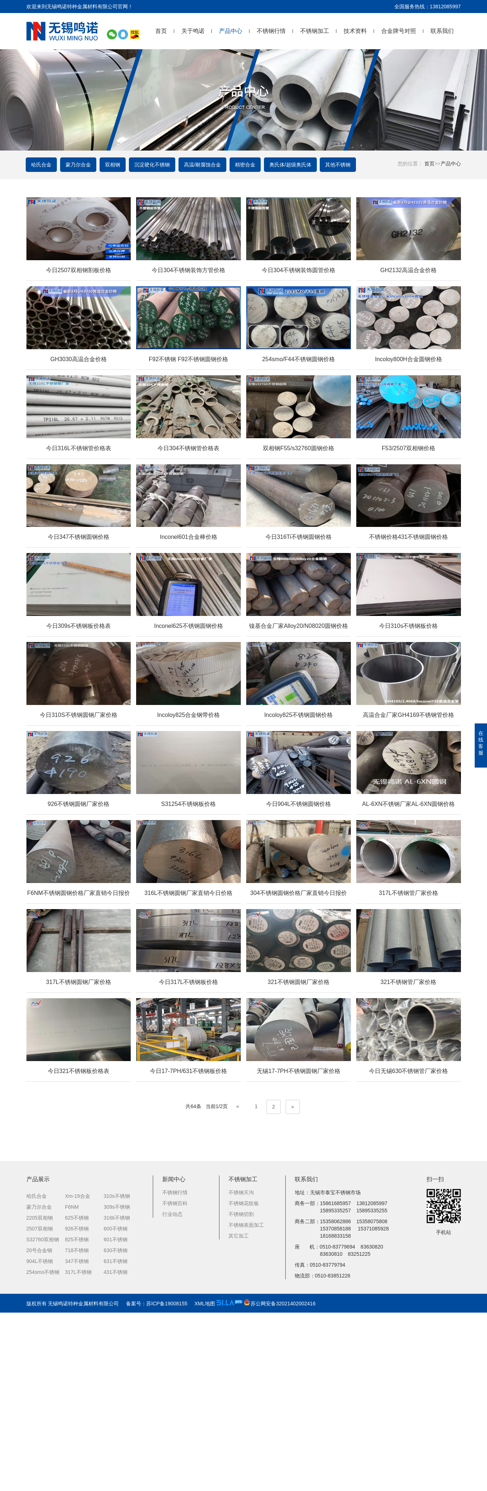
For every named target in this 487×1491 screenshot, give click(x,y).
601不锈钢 (115, 1418)
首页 (161, 31)
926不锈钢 (76, 1407)
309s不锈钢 (117, 1385)
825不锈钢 (76, 1418)
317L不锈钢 (78, 1450)
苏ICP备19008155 (167, 1482)
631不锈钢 (115, 1440)
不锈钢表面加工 (246, 1403)
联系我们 (442, 31)
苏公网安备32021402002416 (280, 1482)
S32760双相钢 (42, 1418)
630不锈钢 (115, 1429)
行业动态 (172, 1392)
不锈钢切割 (241, 1392)
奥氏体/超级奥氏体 (293, 165)
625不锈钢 (76, 1396)
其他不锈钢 (341, 165)
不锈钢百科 (175, 1382)
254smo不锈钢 (43, 1450)
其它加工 (238, 1414)
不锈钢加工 (314, 31)
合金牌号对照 (398, 31)
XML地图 (204, 1482)
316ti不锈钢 (117, 1396)
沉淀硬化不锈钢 (154, 165)
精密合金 (247, 165)
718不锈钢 (76, 1429)
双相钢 (114, 165)
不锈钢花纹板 (243, 1382)
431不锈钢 (115, 1450)
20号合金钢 (39, 1429)
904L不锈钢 (39, 1440)
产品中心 (230, 31)
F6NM (72, 1385)
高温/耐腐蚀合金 (204, 165)
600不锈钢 (115, 1407)
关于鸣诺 (193, 31)
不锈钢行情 (271, 31)
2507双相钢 (39, 1407)
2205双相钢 (39, 1396)
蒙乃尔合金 (79, 165)
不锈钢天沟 (241, 1371)
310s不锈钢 (117, 1374)
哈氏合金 (42, 165)
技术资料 (355, 31)
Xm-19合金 (77, 1374)
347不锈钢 (76, 1440)
